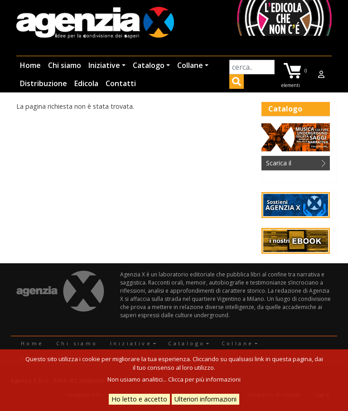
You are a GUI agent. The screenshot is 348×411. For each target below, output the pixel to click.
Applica (236, 83)
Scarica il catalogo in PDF (289, 164)
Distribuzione (43, 83)
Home (30, 65)
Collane (190, 65)
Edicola (86, 83)
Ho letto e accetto (139, 399)
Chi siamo (64, 65)
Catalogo (148, 65)
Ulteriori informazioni (205, 399)
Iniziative (104, 65)
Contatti (121, 83)
